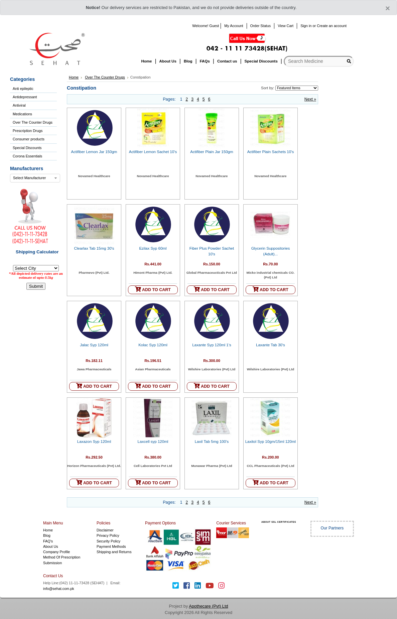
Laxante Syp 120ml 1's (211, 345)
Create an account (332, 26)
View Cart (285, 26)
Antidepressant (25, 97)
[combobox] (35, 178)
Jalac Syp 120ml (94, 345)
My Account (233, 26)
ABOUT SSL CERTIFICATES (278, 522)
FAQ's (48, 541)
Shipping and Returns (114, 552)
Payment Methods (111, 546)
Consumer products (28, 139)
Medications (22, 114)
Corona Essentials (27, 156)
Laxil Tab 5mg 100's (212, 442)
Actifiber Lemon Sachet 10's (153, 152)
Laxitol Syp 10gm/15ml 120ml (270, 442)
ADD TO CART (153, 289)
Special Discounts (27, 148)
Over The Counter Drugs (32, 122)
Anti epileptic (23, 89)
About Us (50, 546)
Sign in (305, 26)
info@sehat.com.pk (58, 589)
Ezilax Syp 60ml (152, 248)
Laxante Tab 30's (270, 345)
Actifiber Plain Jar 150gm (211, 152)
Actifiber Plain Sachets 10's (270, 152)
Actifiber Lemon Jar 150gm (94, 152)
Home (74, 77)
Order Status (260, 26)
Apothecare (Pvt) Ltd (208, 606)
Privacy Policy (108, 535)
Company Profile (56, 552)
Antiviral (19, 105)
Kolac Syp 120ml (152, 345)
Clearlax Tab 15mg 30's (94, 248)
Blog (46, 535)
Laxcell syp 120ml (153, 442)
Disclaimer (105, 530)
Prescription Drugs (27, 131)
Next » (310, 99)
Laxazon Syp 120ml (94, 442)
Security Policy (108, 541)
